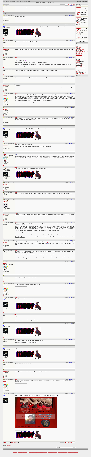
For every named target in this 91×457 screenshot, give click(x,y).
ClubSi (4, 1)
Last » (74, 4)
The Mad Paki (8, 445)
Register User (38, 2)
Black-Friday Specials (80, 49)
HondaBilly (5, 17)
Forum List (44, 2)
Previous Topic (6, 442)
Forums (7, 1)
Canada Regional (13, 1)
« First (66, 4)
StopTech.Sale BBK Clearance (82, 51)
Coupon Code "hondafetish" (81, 69)
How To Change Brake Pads (22, 452)
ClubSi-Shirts (78, 47)
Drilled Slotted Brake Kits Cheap (35, 452)
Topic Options (6, 4)
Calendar (49, 2)
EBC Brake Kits (79, 55)
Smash (4, 95)
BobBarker (78, 5)
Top (3, 11)
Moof (15, 5)
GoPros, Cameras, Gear (80, 66)
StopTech (78, 58)
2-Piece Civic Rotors (80, 73)
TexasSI (78, 14)
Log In (86, 1)
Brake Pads (15, 452)
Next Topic (16, 442)
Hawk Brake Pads (79, 64)
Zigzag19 (5, 201)
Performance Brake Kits (52, 452)
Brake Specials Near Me (80, 68)
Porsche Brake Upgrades (81, 71)
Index (12, 442)
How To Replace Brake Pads (72, 452)
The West (19, 1)
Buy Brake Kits (79, 53)
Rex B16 (78, 18)
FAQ (53, 2)
